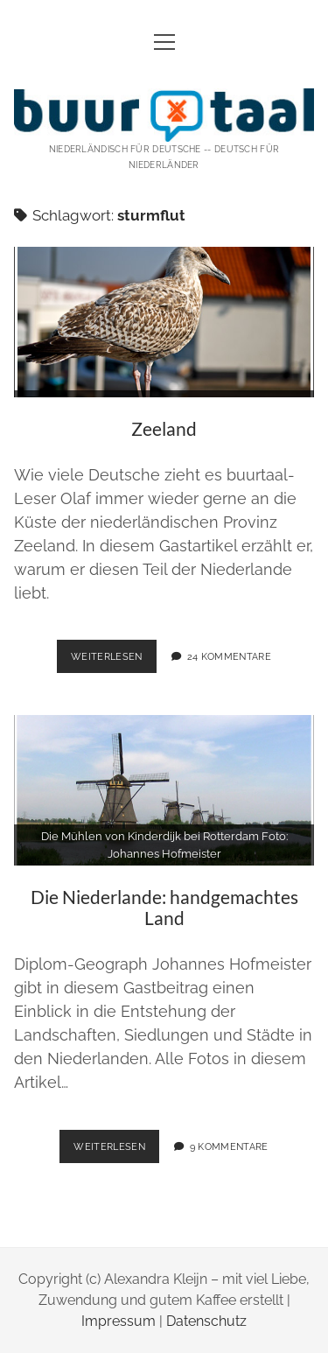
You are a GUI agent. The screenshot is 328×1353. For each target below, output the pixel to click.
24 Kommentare (229, 656)
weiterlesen (114, 654)
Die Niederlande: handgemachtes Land (164, 790)
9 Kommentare (229, 1146)
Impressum (118, 1321)
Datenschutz (206, 1321)
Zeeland (164, 322)
